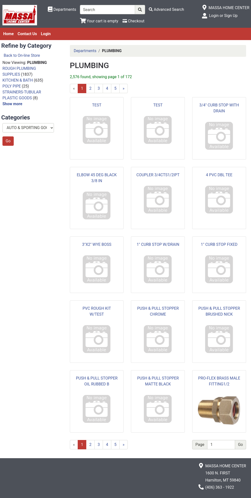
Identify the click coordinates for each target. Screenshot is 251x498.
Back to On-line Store (22, 55)
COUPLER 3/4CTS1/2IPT (158, 175)
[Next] (123, 88)
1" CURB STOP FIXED (219, 244)
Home (8, 33)
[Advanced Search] (166, 9)
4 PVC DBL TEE (219, 175)
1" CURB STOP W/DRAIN (158, 244)
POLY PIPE (11, 86)
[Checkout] (133, 21)
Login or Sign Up (223, 15)
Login (46, 33)
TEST (96, 105)
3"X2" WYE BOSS (96, 244)
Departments (85, 50)
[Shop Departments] (62, 10)
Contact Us (27, 33)
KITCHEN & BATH (17, 80)
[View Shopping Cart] (99, 21)
